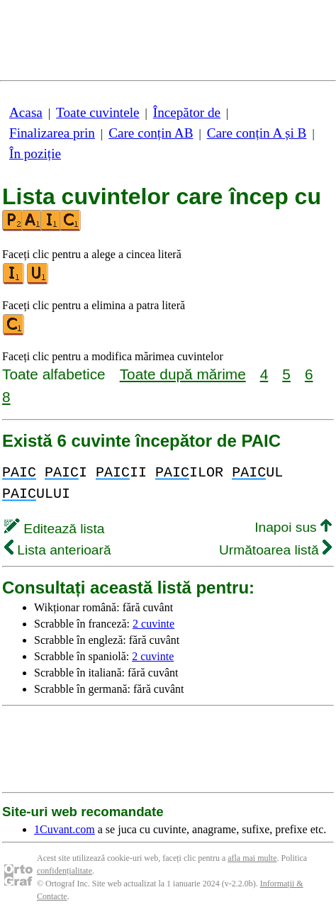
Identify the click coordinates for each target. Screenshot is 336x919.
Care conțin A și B (257, 133)
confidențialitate (64, 871)
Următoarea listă (275, 549)
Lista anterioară (57, 549)
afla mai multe (252, 858)
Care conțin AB (150, 133)
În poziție (35, 153)
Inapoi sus (293, 527)
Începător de (186, 112)
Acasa (26, 112)
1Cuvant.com (64, 829)
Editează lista (54, 528)
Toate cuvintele (97, 112)
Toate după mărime (183, 374)
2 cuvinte (153, 624)
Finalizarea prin (52, 133)
